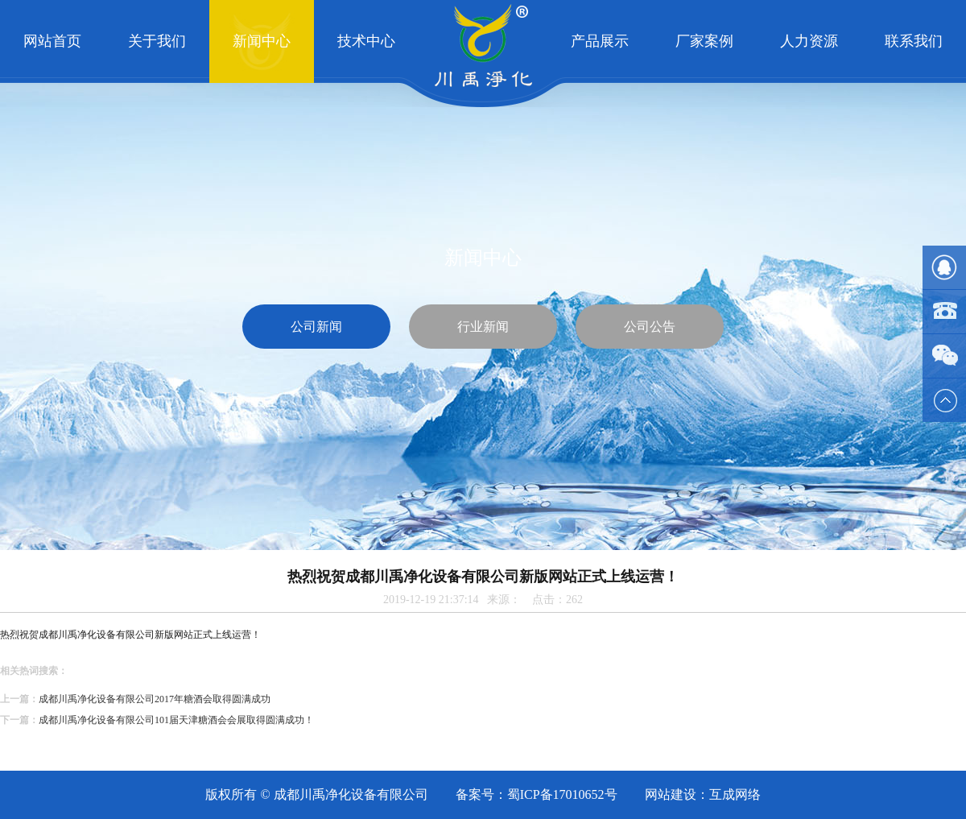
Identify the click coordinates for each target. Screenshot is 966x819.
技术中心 (366, 41)
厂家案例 (704, 41)
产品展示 (600, 41)
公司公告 (649, 326)
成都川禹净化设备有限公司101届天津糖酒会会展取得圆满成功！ (176, 720)
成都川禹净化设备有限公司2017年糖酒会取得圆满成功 (154, 699)
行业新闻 (483, 326)
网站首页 (52, 41)
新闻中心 (262, 41)
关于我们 (157, 41)
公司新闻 (316, 326)
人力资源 (809, 41)
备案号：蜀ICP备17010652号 (536, 794)
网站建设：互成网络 (703, 794)
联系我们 (914, 41)
